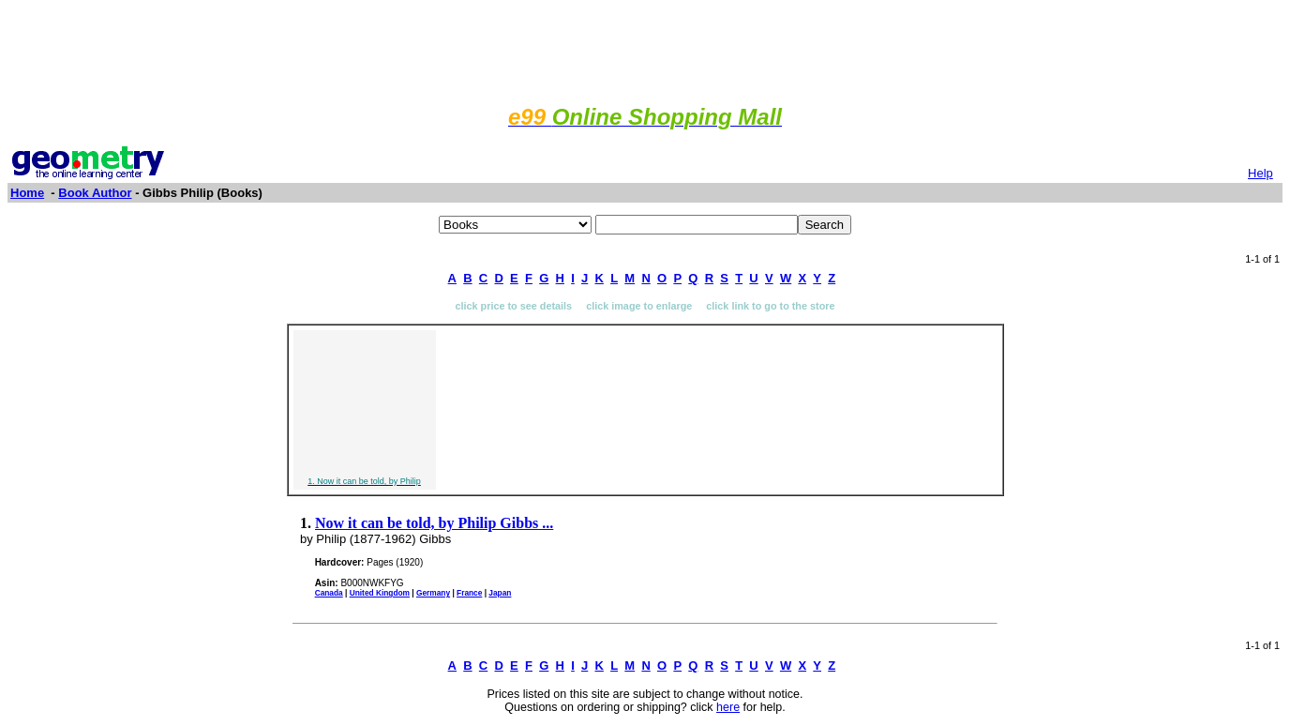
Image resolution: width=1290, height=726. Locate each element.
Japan (499, 592)
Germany (433, 592)
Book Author (94, 193)
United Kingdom (380, 592)
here (728, 707)
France (469, 592)
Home (27, 193)
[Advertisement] (645, 50)
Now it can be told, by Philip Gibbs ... (434, 523)
